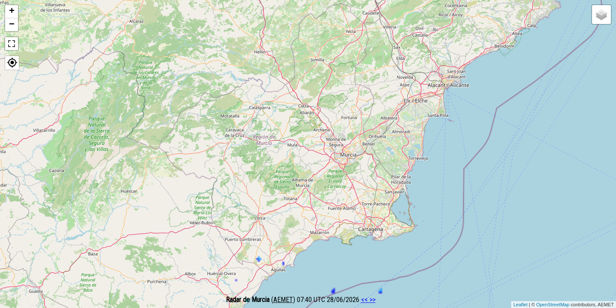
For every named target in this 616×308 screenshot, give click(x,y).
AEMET (283, 300)
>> (373, 300)
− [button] (12, 24)
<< (365, 300)
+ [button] (12, 11)
